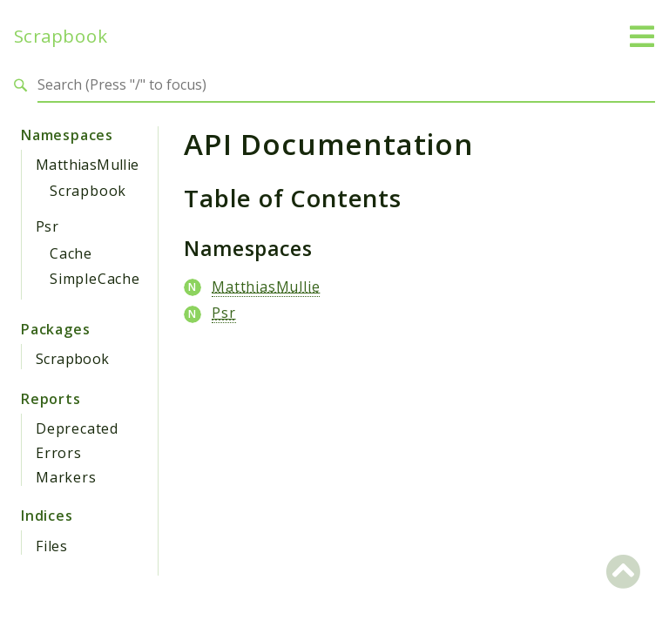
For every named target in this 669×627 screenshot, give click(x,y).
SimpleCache (95, 278)
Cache (71, 253)
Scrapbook (60, 36)
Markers (66, 477)
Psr (47, 226)
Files (52, 546)
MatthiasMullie (87, 164)
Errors (59, 452)
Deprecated (77, 428)
